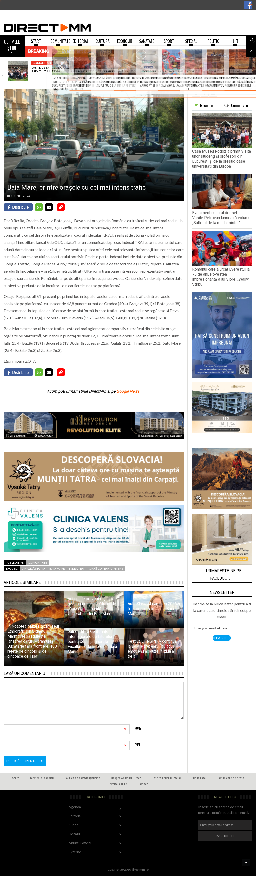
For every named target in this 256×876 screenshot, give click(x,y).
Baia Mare (57, 568)
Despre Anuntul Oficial (166, 777)
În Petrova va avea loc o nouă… (223, 69)
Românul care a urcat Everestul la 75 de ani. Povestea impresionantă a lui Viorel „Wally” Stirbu (221, 277)
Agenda (75, 807)
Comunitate (42, 63)
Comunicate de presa (230, 777)
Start (15, 777)
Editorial (75, 816)
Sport (156, 63)
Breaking (38, 51)
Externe (75, 852)
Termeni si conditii (42, 777)
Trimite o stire (117, 783)
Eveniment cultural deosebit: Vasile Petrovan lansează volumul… (106, 73)
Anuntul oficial (80, 843)
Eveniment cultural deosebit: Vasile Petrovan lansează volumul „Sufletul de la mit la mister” (221, 217)
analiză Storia (33, 568)
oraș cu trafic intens (106, 568)
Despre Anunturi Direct (126, 777)
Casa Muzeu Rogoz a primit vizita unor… (46, 69)
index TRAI (77, 568)
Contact (142, 783)
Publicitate (198, 777)
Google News (127, 391)
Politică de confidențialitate (82, 777)
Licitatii (74, 834)
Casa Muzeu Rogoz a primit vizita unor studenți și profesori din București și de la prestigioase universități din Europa (221, 159)
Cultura (98, 63)
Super (73, 825)
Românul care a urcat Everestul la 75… (164, 71)
